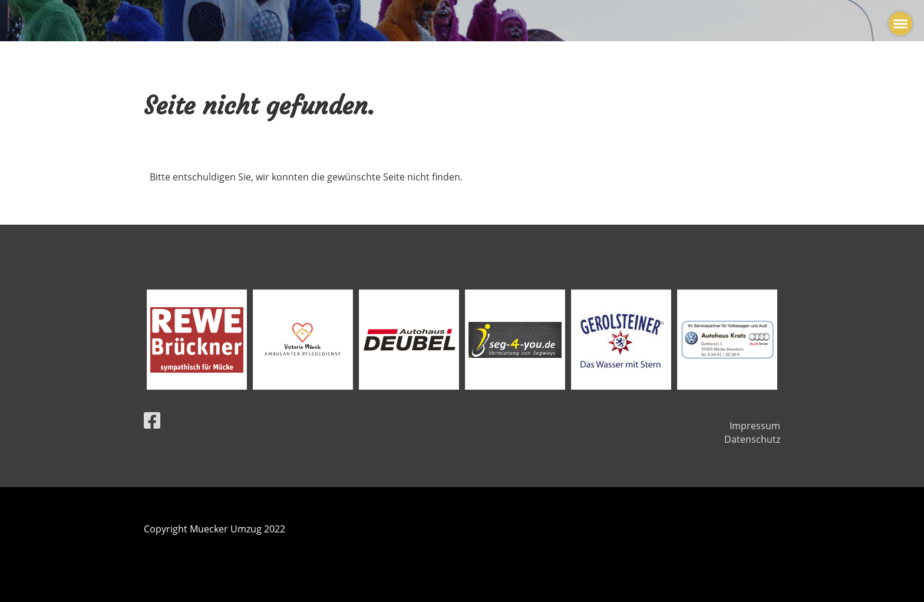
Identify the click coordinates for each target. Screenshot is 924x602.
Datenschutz (752, 439)
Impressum (755, 425)
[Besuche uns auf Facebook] (152, 420)
